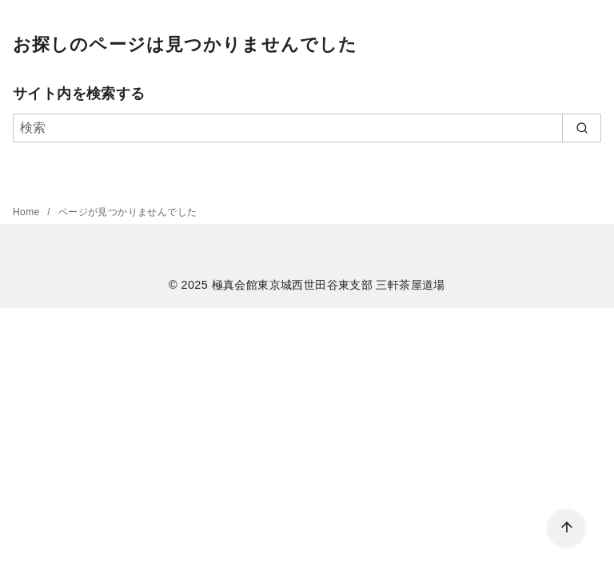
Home (27, 212)
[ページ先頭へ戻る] (566, 528)
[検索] (307, 128)
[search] (581, 128)
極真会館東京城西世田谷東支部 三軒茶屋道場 (328, 284)
